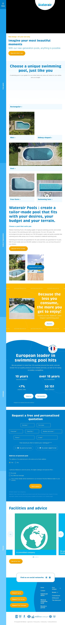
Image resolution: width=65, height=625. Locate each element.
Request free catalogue (19, 605)
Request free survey (18, 599)
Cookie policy (44, 622)
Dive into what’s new (17, 53)
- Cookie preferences (52, 622)
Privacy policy (36, 622)
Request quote (16, 593)
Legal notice (30, 622)
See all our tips (15, 561)
